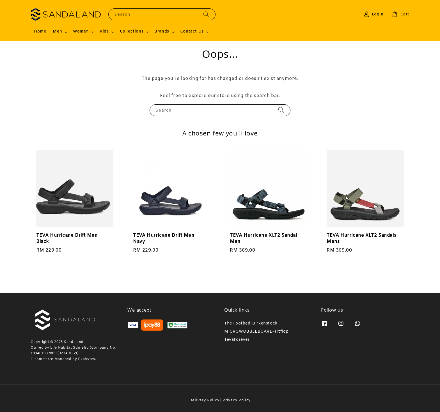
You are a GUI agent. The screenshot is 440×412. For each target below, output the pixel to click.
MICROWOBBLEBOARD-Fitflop (256, 331)
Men (57, 31)
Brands (161, 31)
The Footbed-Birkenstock (251, 323)
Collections (132, 31)
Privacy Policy (237, 400)
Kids (104, 31)
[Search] (206, 14)
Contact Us (192, 31)
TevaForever (237, 339)
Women (81, 31)
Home (40, 31)
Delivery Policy (204, 400)
